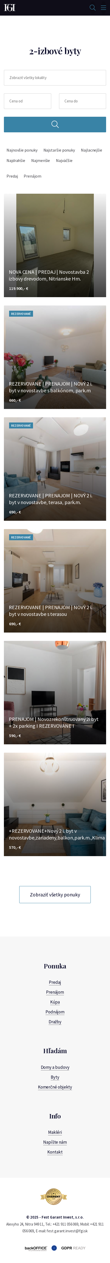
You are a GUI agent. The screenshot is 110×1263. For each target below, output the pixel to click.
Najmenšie (40, 160)
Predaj (12, 176)
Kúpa (55, 1002)
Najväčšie (64, 160)
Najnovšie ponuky (22, 150)
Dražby (55, 1022)
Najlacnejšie (91, 150)
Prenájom (32, 176)
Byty (55, 1077)
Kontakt (54, 1152)
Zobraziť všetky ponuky (55, 894)
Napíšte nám (55, 1142)
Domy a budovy (55, 1067)
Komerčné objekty (55, 1087)
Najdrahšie (16, 160)
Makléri (55, 1132)
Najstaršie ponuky (59, 150)
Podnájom (55, 1012)
